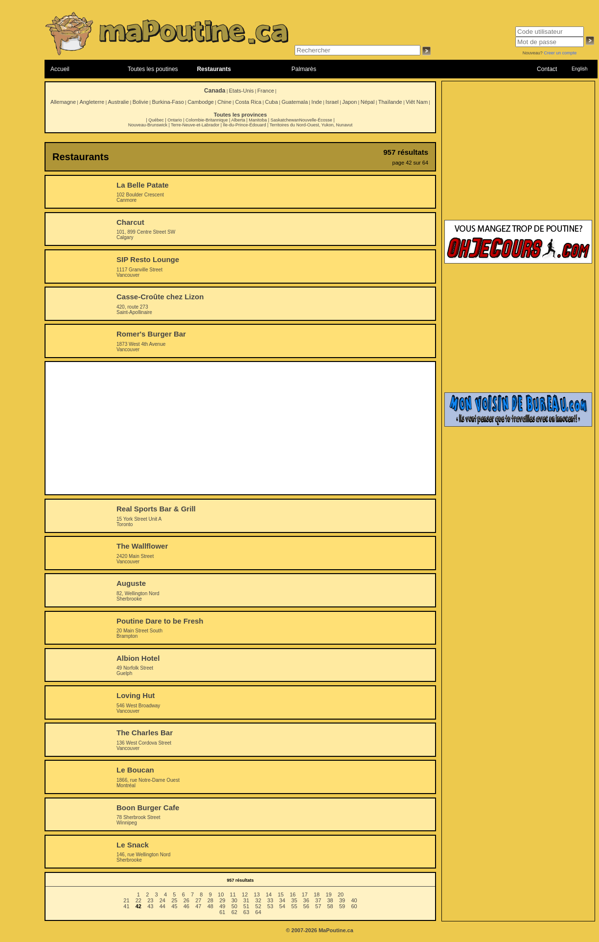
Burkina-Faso (168, 102)
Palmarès (304, 69)
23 (150, 900)
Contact (547, 69)
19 (328, 894)
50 (234, 906)
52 (258, 906)
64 (258, 912)
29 (222, 900)
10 (221, 894)
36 (306, 900)
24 (162, 900)
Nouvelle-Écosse (315, 120)
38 (330, 900)
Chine (224, 102)
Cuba (271, 102)
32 (258, 900)
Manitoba (258, 120)
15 (280, 894)
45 (174, 906)
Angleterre (91, 102)
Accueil (59, 69)
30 (234, 900)
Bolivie (140, 102)
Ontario (174, 120)
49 (222, 906)
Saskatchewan (285, 120)
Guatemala (294, 102)
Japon (349, 102)
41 (126, 906)
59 (342, 906)
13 (257, 894)
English (580, 69)
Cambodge (200, 102)
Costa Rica (248, 102)
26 (186, 900)
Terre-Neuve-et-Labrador (195, 124)
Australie (118, 102)
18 (317, 894)
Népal (368, 102)
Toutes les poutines (153, 69)
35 (294, 900)
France (265, 91)
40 (354, 900)
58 (330, 906)
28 (210, 900)
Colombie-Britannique (206, 120)
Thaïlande (390, 102)
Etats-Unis (241, 91)
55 (294, 906)
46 (186, 906)
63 (246, 912)
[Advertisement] (240, 428)
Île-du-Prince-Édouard (244, 124)
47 (198, 906)
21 (126, 900)
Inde (316, 102)
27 (198, 900)
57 (318, 906)
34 (282, 900)
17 (304, 894)
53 (270, 906)
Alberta (238, 120)
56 (306, 906)
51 (246, 906)
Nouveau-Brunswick (147, 124)
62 (234, 912)
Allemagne (63, 102)
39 (342, 900)
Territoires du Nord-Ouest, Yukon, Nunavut (311, 124)
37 (318, 900)
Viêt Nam (417, 102)
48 (210, 906)
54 (282, 906)
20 (341, 894)
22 (138, 900)
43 (150, 906)
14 (269, 894)
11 (233, 894)
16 (293, 894)
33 (270, 900)
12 (245, 894)
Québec (156, 120)
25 (174, 900)
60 (354, 906)
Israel (332, 102)
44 (162, 906)
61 (222, 912)
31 (246, 900)
